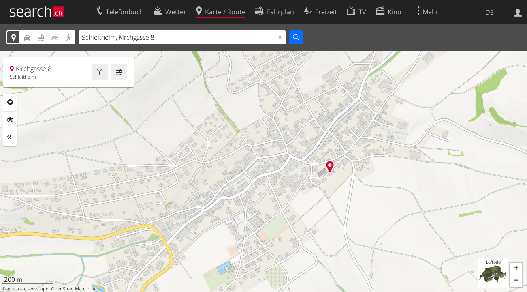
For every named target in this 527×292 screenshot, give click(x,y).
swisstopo (38, 289)
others (93, 289)
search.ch (15, 289)
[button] (516, 269)
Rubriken (10, 102)
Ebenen (10, 120)
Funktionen (10, 137)
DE (489, 12)
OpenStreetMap (67, 289)
